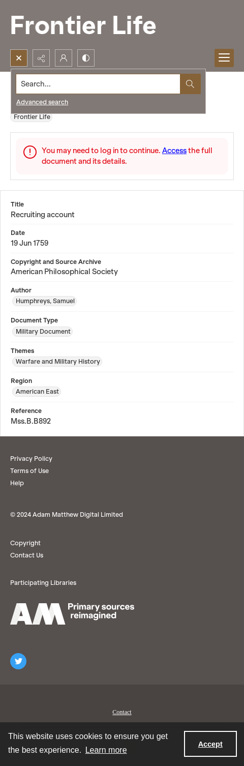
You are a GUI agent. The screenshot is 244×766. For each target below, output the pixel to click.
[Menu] (224, 58)
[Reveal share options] (41, 58)
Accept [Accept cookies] (210, 744)
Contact (121, 712)
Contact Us (26, 555)
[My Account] (63, 58)
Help (17, 483)
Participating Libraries (43, 582)
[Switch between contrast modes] (86, 58)
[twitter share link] (18, 661)
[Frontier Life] (91, 24)
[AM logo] (72, 614)
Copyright (25, 543)
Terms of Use (29, 471)
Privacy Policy (31, 458)
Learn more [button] (106, 750)
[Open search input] (19, 58)
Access (174, 150)
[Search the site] (98, 84)
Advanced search (42, 102)
